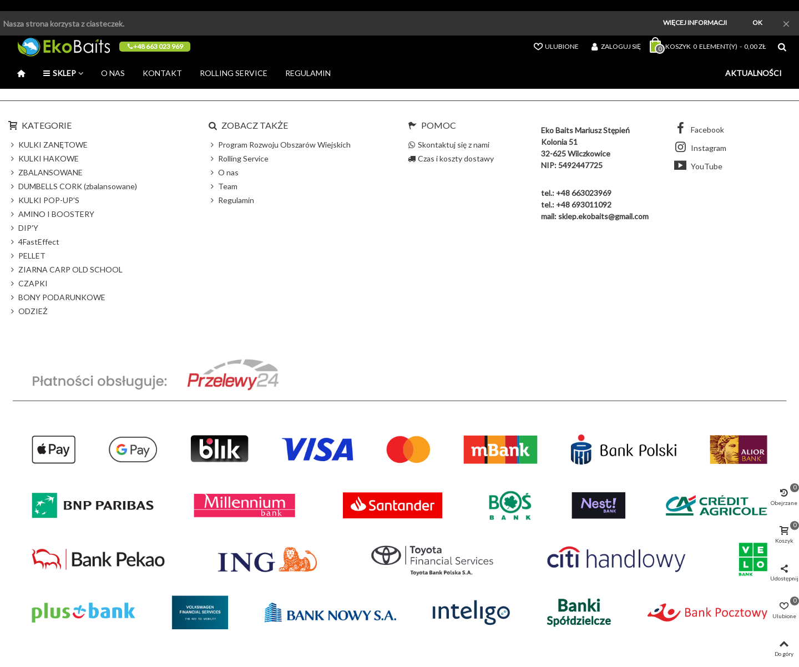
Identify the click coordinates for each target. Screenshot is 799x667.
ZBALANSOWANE (45, 172)
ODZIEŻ (28, 311)
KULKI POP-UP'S (43, 200)
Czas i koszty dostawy (451, 158)
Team (222, 186)
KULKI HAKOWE (43, 158)
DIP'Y (23, 228)
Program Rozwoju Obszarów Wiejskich (279, 144)
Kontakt (162, 73)
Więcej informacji (695, 22)
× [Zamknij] (786, 23)
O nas (113, 73)
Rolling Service (233, 73)
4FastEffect (33, 241)
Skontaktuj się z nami (448, 144)
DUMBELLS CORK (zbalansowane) (72, 186)
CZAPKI (28, 283)
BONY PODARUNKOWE (56, 297)
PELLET (26, 255)
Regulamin (308, 73)
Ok (757, 22)
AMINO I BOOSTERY (51, 214)
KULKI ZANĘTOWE (48, 144)
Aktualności (753, 73)
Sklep (59, 73)
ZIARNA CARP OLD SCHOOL (65, 269)
